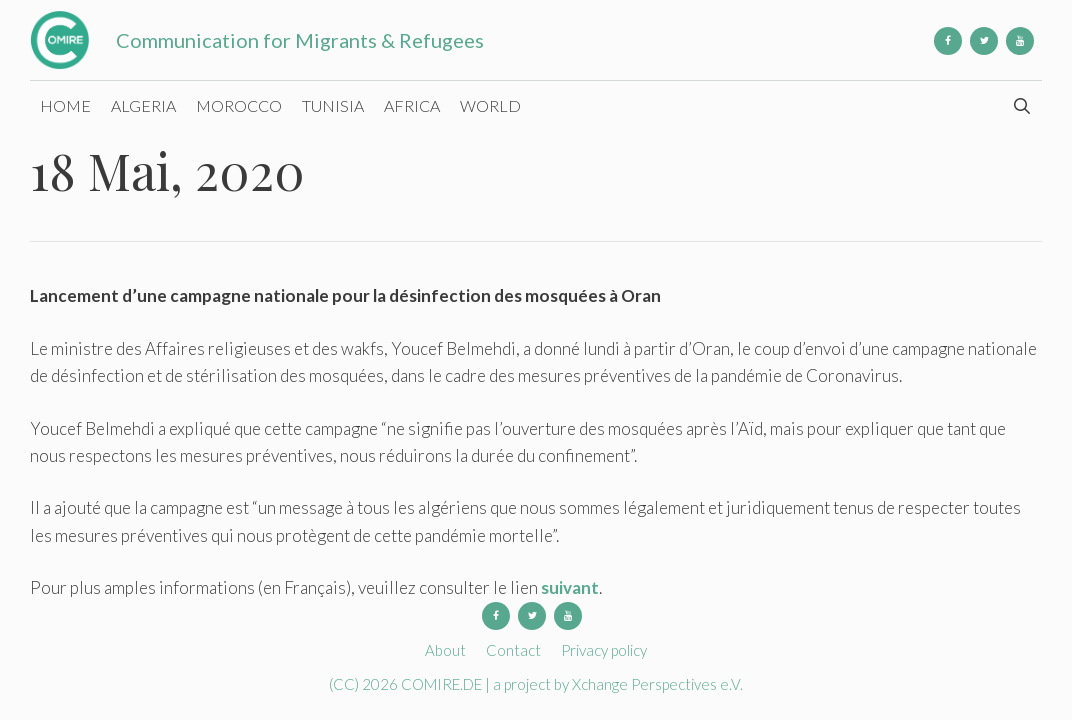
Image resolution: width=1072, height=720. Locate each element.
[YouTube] (1020, 41)
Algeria (143, 105)
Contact (513, 650)
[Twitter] (984, 41)
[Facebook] (948, 41)
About (445, 650)
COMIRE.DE (443, 684)
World (490, 105)
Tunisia (333, 105)
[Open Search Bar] (1021, 106)
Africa (412, 105)
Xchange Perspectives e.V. (657, 684)
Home (65, 105)
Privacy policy (604, 650)
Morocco (239, 105)
